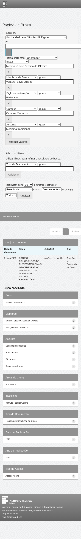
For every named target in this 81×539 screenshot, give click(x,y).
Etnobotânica (11, 352)
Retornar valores (17, 141)
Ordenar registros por (46, 185)
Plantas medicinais (14, 366)
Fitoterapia (10, 359)
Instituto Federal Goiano (16, 403)
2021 (7, 439)
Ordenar (37, 189)
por (7, 41)
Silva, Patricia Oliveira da (17, 327)
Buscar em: (10, 33)
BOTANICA (10, 384)
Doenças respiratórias (15, 346)
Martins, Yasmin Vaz (54, 258)
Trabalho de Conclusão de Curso (21, 421)
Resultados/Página (14, 185)
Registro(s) (67, 189)
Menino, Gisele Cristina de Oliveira (21, 320)
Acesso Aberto (12, 476)
